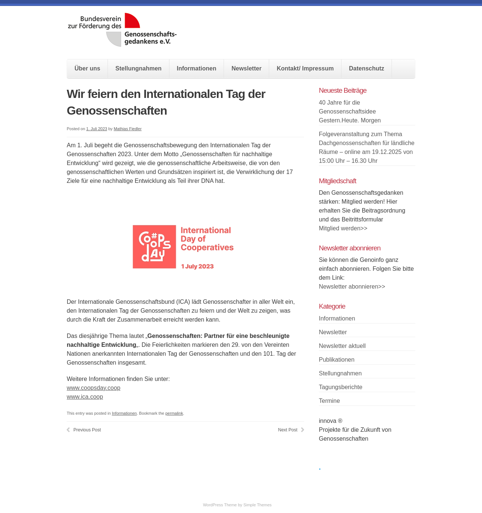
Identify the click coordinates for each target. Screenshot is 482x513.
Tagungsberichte (340, 387)
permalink (174, 413)
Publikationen (336, 359)
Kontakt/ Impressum (305, 68)
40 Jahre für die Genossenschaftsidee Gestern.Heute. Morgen (350, 111)
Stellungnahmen (138, 68)
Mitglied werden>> (343, 228)
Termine (329, 401)
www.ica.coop (85, 397)
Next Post (287, 430)
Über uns (87, 68)
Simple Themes (257, 505)
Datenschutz (366, 68)
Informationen (197, 68)
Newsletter (246, 68)
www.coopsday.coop (94, 388)
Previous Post (87, 430)
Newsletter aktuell (342, 346)
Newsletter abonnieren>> (352, 286)
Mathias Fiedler (128, 128)
